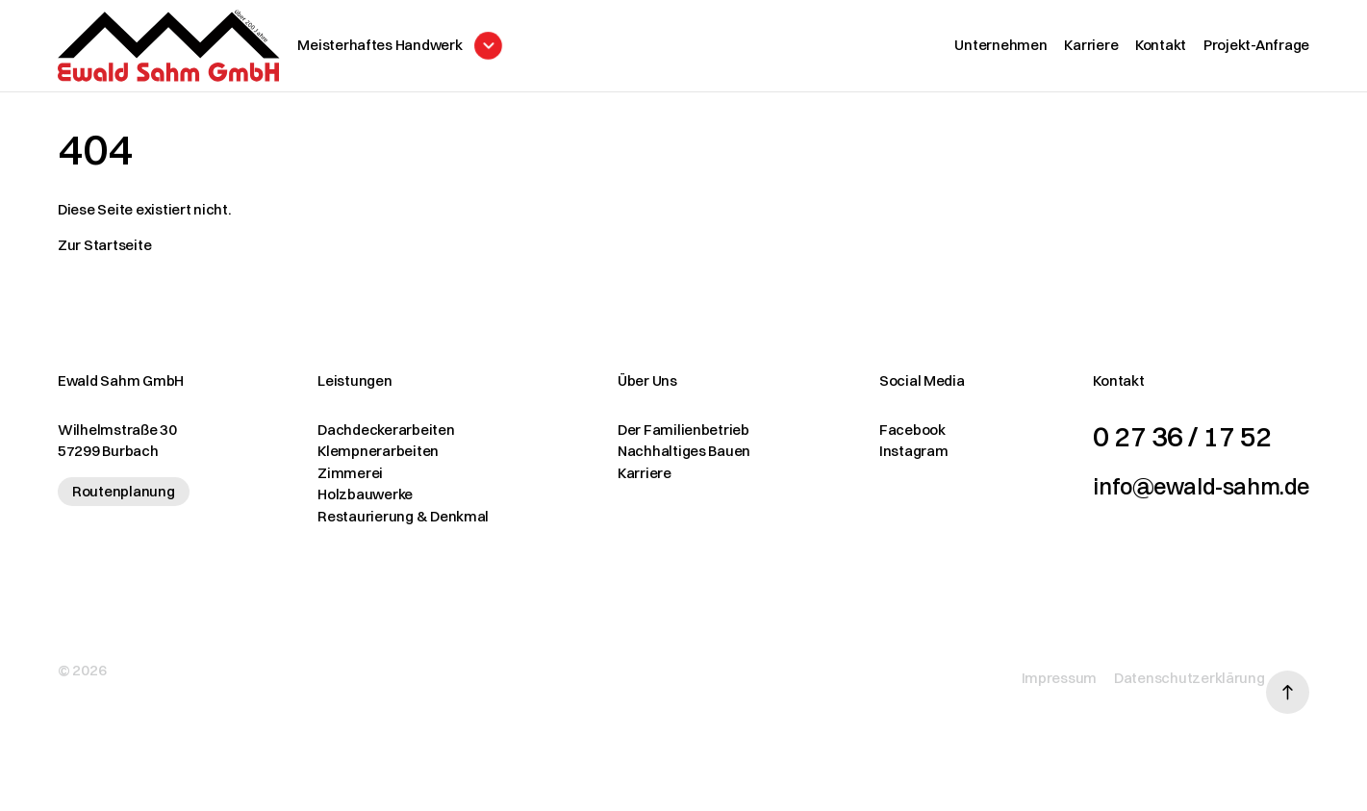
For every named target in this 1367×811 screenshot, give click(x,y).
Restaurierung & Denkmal (391, 525)
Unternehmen (1000, 49)
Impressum (1032, 673)
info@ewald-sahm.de (1177, 494)
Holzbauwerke (353, 503)
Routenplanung (123, 500)
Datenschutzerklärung (1161, 673)
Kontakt (1160, 49)
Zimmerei (338, 481)
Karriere (1091, 49)
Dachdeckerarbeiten (374, 438)
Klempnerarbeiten (366, 460)
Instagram (877, 460)
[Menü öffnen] (456, 50)
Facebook (876, 438)
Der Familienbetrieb (659, 438)
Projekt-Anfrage (1256, 49)
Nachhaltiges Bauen (660, 460)
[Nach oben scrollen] (1287, 674)
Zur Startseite (104, 254)
